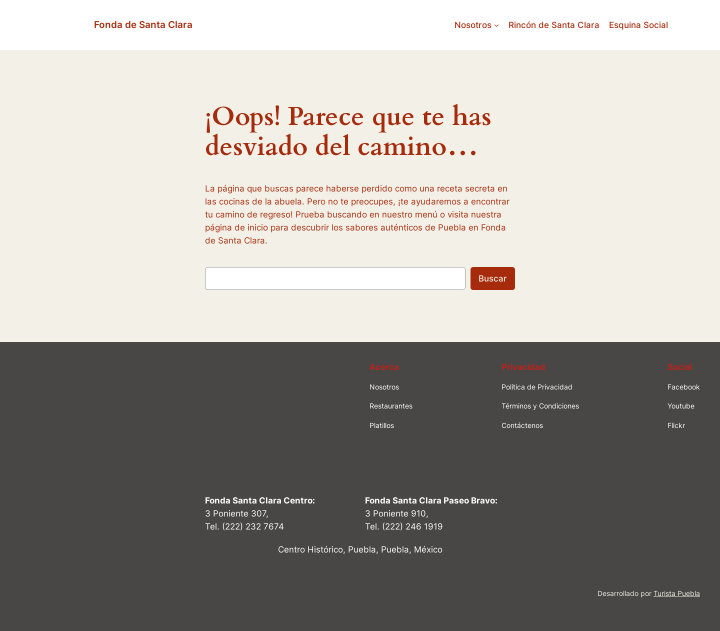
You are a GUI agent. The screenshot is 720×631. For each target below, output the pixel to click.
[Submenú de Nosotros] (496, 25)
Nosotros (473, 25)
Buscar (492, 279)
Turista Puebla (677, 593)
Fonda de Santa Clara (143, 24)
